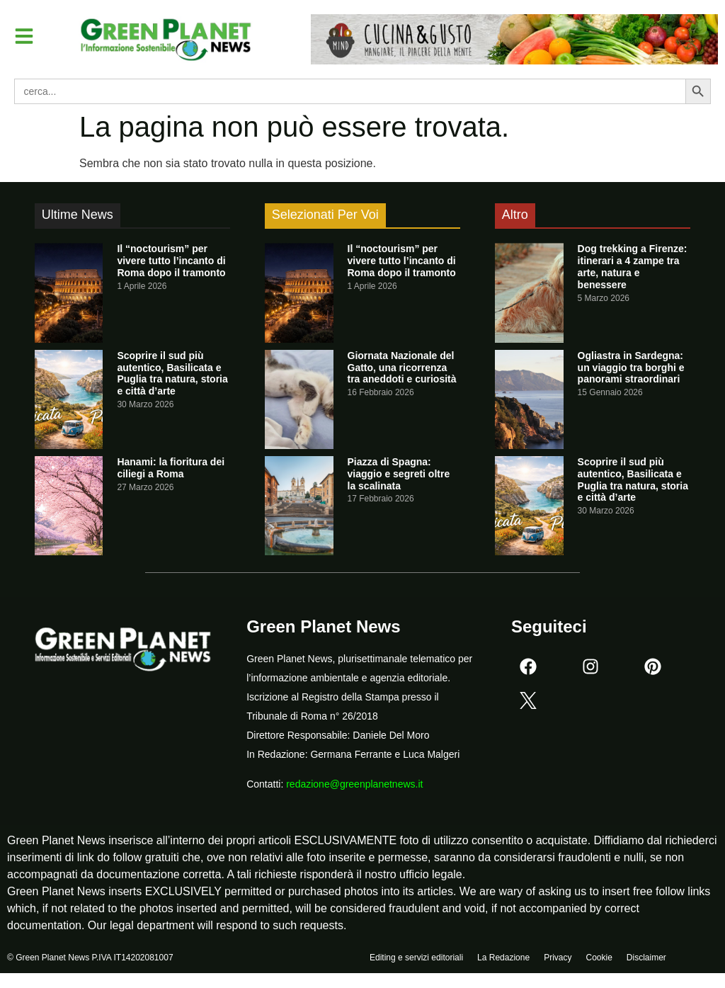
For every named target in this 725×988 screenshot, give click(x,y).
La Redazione (503, 958)
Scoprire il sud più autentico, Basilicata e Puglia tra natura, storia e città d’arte (172, 373)
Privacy (557, 958)
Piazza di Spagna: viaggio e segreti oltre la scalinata (399, 474)
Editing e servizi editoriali (416, 958)
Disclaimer (646, 958)
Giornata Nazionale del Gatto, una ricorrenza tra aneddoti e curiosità (402, 367)
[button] (24, 36)
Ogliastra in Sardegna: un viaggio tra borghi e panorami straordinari (631, 367)
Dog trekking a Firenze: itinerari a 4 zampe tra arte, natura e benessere (632, 266)
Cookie (599, 958)
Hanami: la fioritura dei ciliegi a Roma (170, 467)
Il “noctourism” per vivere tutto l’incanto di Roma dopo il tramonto (171, 260)
